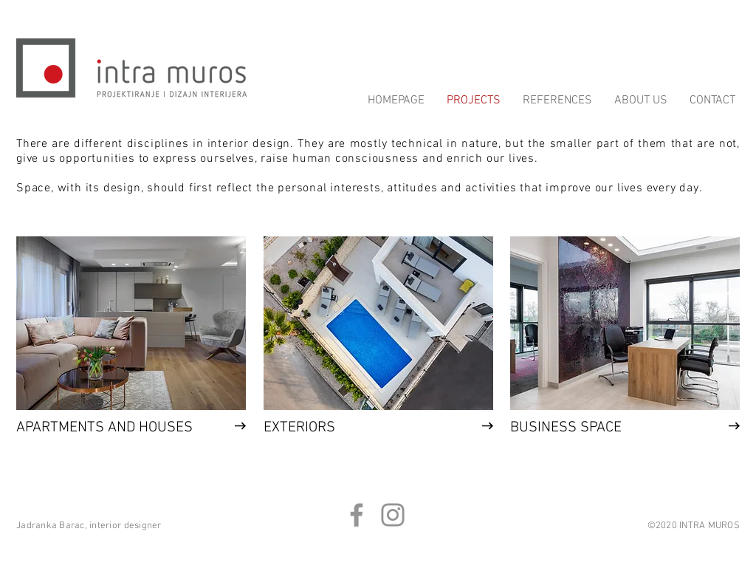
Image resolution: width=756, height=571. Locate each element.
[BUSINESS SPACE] (598, 427)
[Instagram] (392, 514)
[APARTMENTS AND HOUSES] (104, 427)
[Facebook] (356, 514)
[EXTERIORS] (352, 427)
